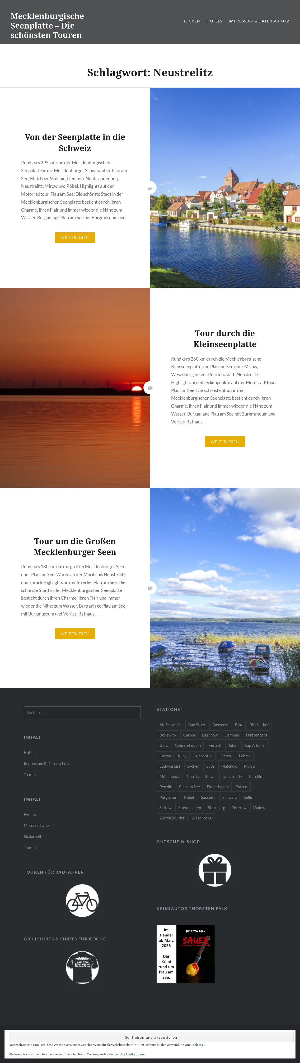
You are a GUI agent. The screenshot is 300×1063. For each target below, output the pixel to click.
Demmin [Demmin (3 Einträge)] (231, 735)
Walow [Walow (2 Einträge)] (259, 807)
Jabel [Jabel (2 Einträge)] (232, 745)
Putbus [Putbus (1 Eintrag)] (242, 786)
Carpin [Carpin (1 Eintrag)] (189, 735)
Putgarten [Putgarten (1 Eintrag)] (168, 797)
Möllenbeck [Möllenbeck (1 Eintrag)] (170, 776)
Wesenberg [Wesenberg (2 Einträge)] (201, 817)
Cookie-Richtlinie (132, 1054)
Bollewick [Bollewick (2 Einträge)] (168, 735)
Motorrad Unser (38, 825)
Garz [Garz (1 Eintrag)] (164, 745)
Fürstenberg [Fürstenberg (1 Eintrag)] (256, 735)
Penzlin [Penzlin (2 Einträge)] (166, 786)
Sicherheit (32, 836)
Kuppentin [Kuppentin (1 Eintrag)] (203, 755)
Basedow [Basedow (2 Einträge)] (220, 724)
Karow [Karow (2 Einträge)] (165, 755)
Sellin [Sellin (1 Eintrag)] (248, 797)
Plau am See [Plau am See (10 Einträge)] (189, 786)
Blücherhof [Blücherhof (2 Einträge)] (259, 724)
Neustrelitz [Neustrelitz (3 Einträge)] (232, 776)
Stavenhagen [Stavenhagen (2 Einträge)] (189, 807)
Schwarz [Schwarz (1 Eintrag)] (229, 797)
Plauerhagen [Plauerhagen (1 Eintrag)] (218, 786)
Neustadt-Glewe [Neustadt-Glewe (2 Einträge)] (201, 776)
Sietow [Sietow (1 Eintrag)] (165, 807)
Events (30, 814)
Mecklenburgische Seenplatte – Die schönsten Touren (47, 25)
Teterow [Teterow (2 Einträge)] (239, 807)
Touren (191, 21)
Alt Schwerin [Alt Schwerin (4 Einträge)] (170, 724)
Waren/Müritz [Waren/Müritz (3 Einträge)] (172, 817)
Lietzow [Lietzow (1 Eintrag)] (225, 755)
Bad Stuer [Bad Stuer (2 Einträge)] (196, 724)
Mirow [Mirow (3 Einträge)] (249, 766)
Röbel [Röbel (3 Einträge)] (189, 797)
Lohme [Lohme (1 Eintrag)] (245, 755)
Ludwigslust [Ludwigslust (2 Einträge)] (170, 766)
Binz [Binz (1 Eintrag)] (239, 724)
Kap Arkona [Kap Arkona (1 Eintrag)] (254, 745)
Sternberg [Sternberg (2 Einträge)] (216, 807)
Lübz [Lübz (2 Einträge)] (210, 766)
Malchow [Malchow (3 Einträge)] (229, 766)
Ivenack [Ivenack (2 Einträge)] (214, 745)
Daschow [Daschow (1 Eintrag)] (210, 735)
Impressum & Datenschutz (259, 21)
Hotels (214, 21)
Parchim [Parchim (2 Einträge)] (256, 776)
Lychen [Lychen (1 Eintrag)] (193, 766)
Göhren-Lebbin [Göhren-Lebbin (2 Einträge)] (188, 745)
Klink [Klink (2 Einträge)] (182, 755)
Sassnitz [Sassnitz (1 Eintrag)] (208, 797)
